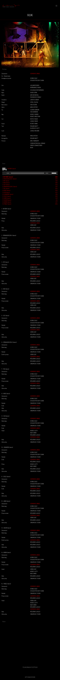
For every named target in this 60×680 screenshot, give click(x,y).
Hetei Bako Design (30, 677)
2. (9, 179)
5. (6, 184)
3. (6, 181)
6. (10, 186)
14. (7, 202)
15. (7, 204)
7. (6, 188)
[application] (30, 173)
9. (6, 192)
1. (8, 177)
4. (6, 182)
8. (6, 190)
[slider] (27, 173)
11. (7, 196)
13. (7, 200)
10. (8, 194)
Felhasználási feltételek (30, 667)
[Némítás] (50, 173)
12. (7, 198)
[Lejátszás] (5, 173)
